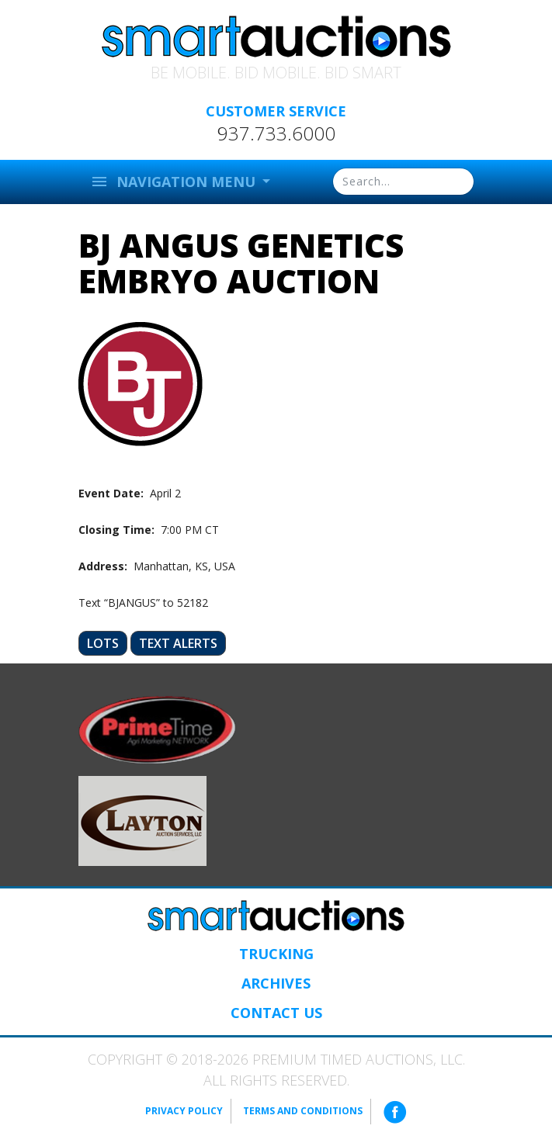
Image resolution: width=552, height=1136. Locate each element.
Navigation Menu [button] (174, 181)
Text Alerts (178, 643)
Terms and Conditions (303, 1110)
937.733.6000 (276, 133)
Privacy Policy (184, 1110)
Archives (276, 983)
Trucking (276, 954)
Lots (103, 643)
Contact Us (276, 1013)
